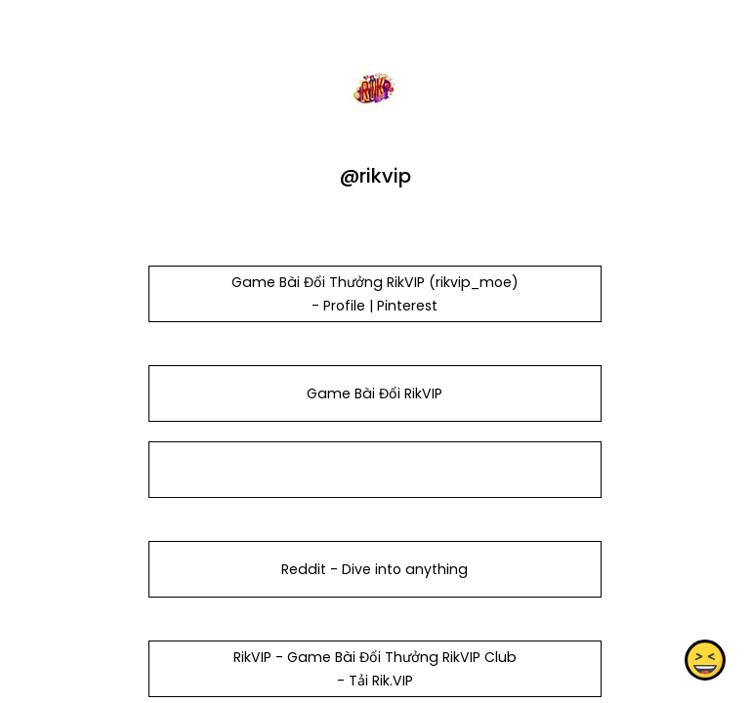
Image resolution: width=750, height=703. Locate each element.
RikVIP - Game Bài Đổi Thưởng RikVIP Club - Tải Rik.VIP (375, 668)
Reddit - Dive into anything (374, 569)
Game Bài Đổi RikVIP (374, 393)
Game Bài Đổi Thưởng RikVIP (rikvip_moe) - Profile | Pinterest (375, 293)
